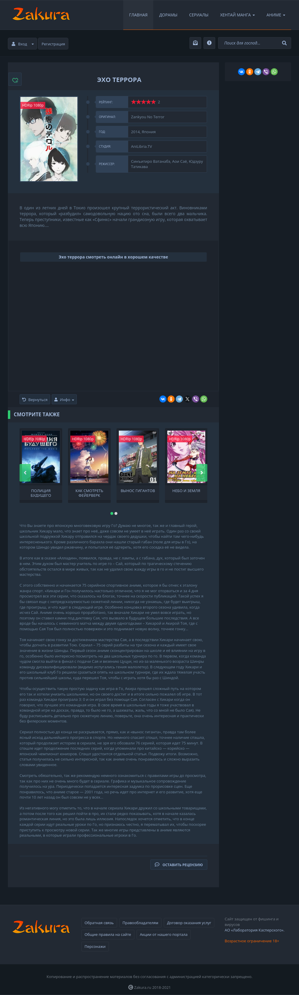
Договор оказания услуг (189, 922)
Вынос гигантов (138, 490)
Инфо (64, 399)
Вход (23, 44)
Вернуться (35, 399)
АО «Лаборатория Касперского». (255, 930)
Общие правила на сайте (108, 934)
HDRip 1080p (33, 105)
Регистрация (53, 44)
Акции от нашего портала (163, 934)
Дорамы (168, 15)
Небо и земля (186, 490)
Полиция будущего (41, 492)
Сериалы (198, 15)
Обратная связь (99, 922)
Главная (138, 15)
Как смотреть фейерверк (89, 492)
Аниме (276, 15)
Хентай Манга (237, 15)
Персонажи (95, 946)
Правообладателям (140, 922)
